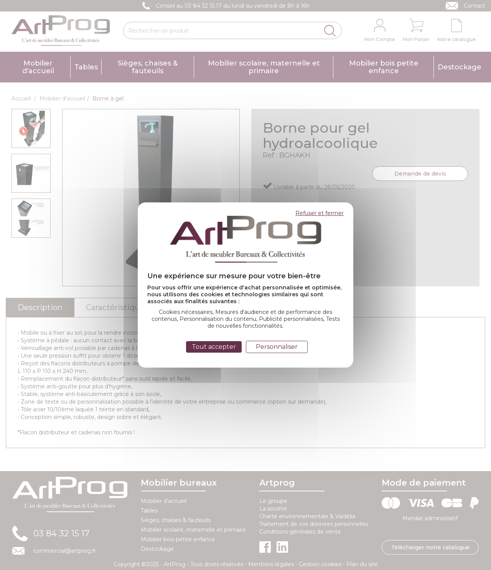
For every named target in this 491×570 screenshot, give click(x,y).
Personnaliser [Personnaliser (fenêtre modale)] (277, 346)
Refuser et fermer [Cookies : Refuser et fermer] (319, 213)
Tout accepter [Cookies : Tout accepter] (214, 346)
